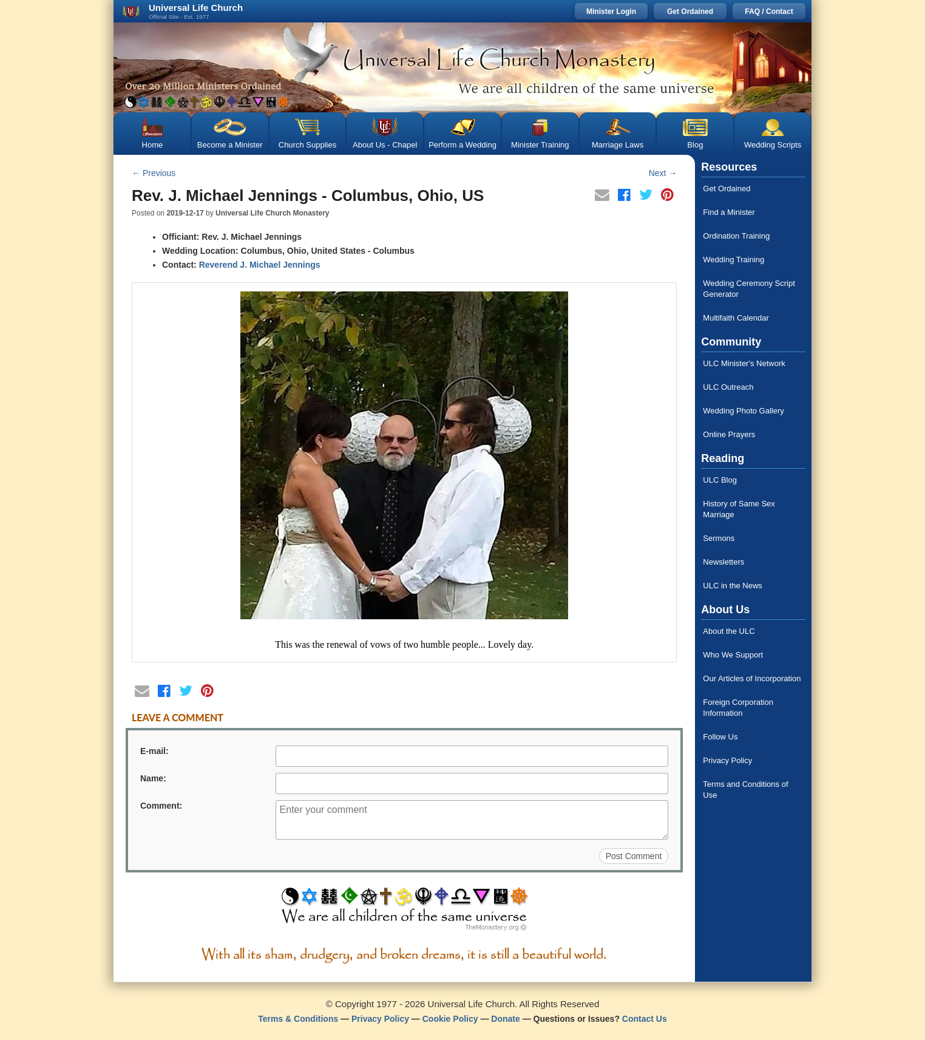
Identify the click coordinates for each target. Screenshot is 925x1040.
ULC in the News (732, 585)
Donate (505, 1019)
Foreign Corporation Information (738, 708)
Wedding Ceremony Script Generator (749, 289)
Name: (153, 778)
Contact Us (644, 1019)
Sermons (718, 538)
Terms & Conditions (298, 1019)
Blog (695, 144)
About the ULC (728, 631)
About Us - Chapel (385, 144)
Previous (153, 173)
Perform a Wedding (462, 144)
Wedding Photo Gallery (743, 410)
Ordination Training (736, 235)
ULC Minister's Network (744, 363)
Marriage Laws (617, 144)
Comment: (161, 806)
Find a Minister (728, 212)
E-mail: (154, 751)
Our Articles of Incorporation (752, 678)
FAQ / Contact (769, 11)
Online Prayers (729, 434)
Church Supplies (307, 144)
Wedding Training (733, 259)
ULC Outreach (728, 387)
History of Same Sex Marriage (739, 509)
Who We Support (733, 654)
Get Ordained (690, 11)
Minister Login (611, 11)
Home (152, 144)
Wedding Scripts (772, 144)
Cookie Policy (450, 1019)
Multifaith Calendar (735, 317)
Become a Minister (230, 144)
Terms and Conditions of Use (745, 790)
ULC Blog (720, 479)
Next (663, 173)
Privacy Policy (727, 760)
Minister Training (540, 144)
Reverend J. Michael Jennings (259, 265)
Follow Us (720, 736)
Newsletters (723, 561)
